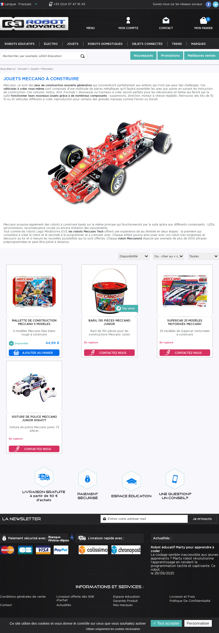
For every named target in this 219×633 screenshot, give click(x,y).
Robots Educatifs (20, 44)
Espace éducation (126, 596)
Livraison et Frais (182, 596)
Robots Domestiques (105, 44)
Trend (177, 44)
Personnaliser (198, 623)
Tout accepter (166, 623)
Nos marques (123, 605)
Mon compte (128, 28)
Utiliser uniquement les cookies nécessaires (113, 629)
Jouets (72, 44)
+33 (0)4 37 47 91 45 (69, 4)
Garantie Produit (125, 601)
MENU (90, 28)
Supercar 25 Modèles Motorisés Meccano (184, 322)
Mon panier (203, 23)
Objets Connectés (147, 44)
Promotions (170, 55)
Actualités (63, 605)
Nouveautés (143, 55)
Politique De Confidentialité (190, 601)
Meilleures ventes (202, 55)
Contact (166, 28)
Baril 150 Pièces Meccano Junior (109, 322)
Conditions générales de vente (23, 596)
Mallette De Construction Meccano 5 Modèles (34, 322)
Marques (198, 44)
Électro (51, 44)
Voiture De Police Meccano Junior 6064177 (34, 418)
